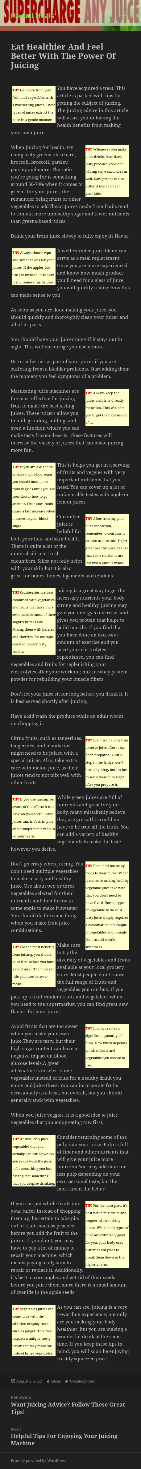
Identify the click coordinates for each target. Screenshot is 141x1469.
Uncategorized (82, 1381)
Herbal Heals (32, 15)
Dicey (56, 1381)
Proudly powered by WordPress (38, 1460)
